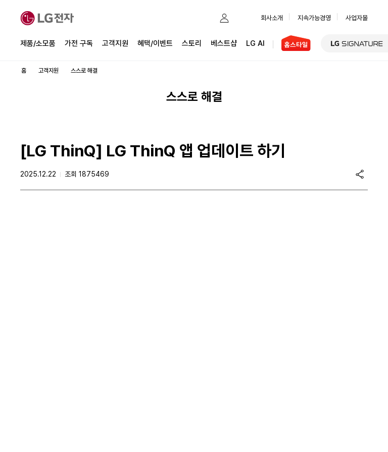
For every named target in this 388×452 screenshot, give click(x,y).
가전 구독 (79, 43)
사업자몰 (357, 18)
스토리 (192, 42)
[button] (204, 18)
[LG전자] (47, 18)
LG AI (255, 42)
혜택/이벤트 (155, 42)
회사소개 (272, 18)
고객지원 (115, 42)
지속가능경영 (314, 18)
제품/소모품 (38, 43)
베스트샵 (224, 42)
